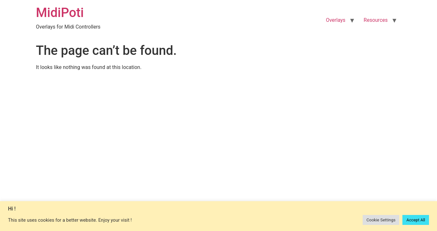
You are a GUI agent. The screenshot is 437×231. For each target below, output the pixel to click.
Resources (376, 20)
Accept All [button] (415, 220)
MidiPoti (60, 12)
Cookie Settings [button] (381, 220)
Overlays (335, 20)
